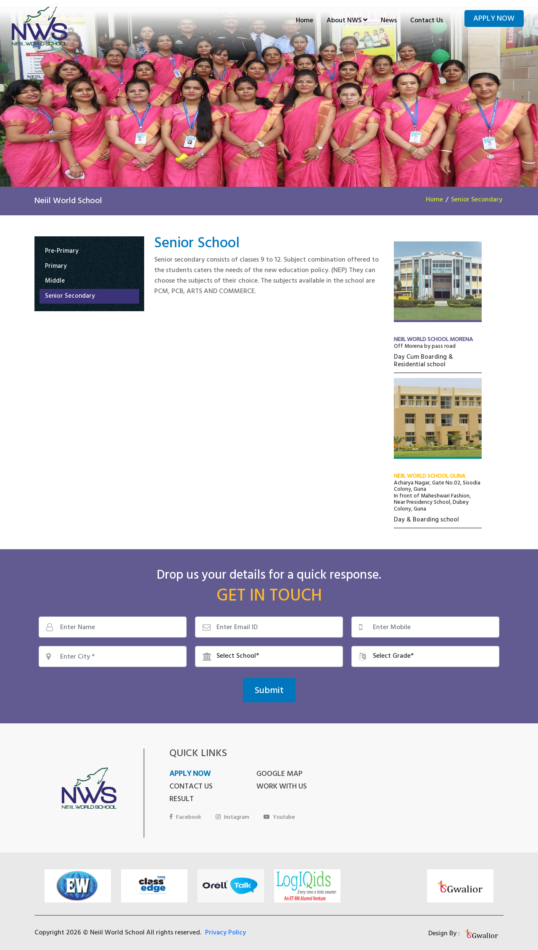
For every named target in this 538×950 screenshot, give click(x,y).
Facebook (185, 805)
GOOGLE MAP (278, 774)
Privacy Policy (225, 923)
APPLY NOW (190, 774)
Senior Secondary (476, 200)
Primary (56, 267)
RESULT (267, 787)
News (389, 21)
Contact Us (426, 21)
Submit (269, 691)
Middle (55, 282)
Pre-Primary (62, 252)
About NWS (347, 21)
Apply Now (493, 19)
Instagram (232, 805)
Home (304, 21)
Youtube (279, 805)
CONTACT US (361, 774)
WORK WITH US (194, 787)
